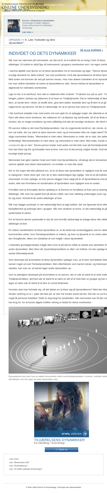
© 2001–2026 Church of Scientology (41, 487)
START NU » (91, 39)
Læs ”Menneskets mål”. (19, 462)
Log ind (41, 11)
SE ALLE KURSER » (91, 50)
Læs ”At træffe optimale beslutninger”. (26, 469)
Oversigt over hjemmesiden (69, 487)
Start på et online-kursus (23, 11)
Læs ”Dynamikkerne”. (18, 466)
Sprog (7, 11)
